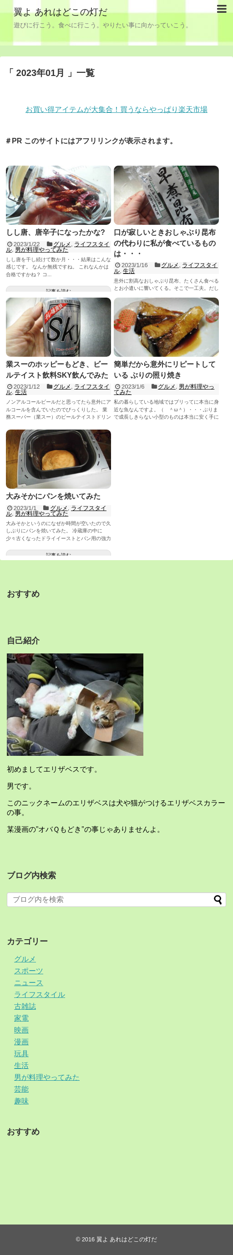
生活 (129, 271)
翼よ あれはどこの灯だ (60, 12)
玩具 (21, 1054)
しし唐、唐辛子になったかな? (55, 232)
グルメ (62, 244)
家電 (21, 1018)
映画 (21, 1030)
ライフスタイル (39, 994)
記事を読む (58, 291)
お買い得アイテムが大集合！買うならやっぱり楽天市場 (116, 109)
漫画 (21, 1042)
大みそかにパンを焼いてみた (53, 496)
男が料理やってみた (41, 249)
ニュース (28, 983)
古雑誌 (25, 1006)
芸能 (21, 1089)
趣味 (21, 1101)
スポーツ (28, 971)
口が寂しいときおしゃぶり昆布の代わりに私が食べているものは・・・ (165, 243)
